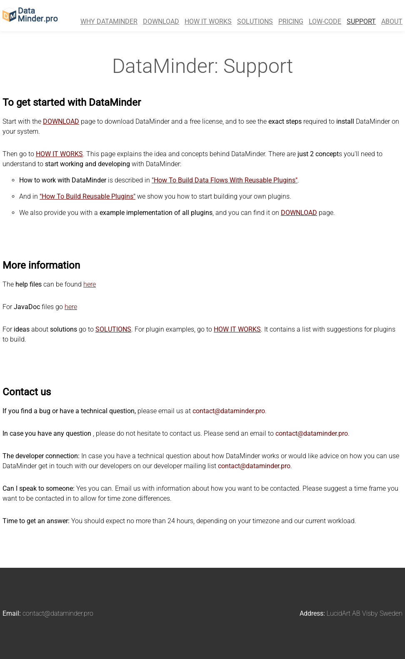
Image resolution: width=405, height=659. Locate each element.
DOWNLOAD (161, 21)
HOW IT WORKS (208, 21)
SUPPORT (361, 21)
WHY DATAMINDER (109, 21)
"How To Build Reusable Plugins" (87, 196)
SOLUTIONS (255, 21)
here (89, 284)
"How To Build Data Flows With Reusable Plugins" (225, 180)
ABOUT (391, 21)
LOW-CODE (325, 21)
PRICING (290, 21)
